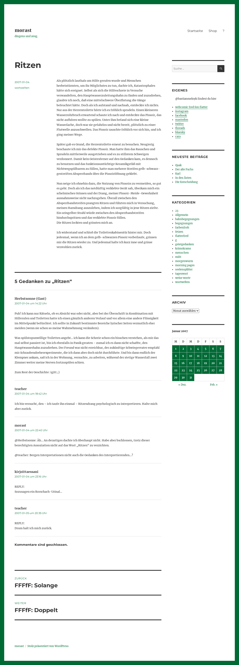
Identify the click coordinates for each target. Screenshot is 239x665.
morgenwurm (184, 261)
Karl (177, 173)
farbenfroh (182, 227)
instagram (181, 111)
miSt (178, 257)
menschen (182, 252)
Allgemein (181, 215)
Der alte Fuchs (184, 169)
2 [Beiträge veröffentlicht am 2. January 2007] (183, 348)
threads (180, 128)
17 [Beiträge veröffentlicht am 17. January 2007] (190, 363)
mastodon (181, 119)
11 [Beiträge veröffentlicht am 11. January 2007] (198, 356)
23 (176, 210)
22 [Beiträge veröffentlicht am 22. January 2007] (175, 370)
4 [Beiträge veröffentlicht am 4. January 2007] (198, 348)
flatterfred (181, 236)
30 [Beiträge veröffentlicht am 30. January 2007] (183, 377)
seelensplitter (184, 269)
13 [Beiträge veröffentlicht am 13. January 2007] (213, 356)
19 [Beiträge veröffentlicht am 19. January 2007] (205, 363)
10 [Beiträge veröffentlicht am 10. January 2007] (190, 356)
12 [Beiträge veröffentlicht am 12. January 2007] (205, 356)
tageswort (181, 273)
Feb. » (214, 384)
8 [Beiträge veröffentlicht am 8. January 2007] (176, 356)
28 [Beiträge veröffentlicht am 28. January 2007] (220, 370)
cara (178, 136)
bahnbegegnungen (187, 219)
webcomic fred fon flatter (191, 107)
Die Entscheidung (186, 182)
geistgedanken (184, 244)
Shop (213, 31)
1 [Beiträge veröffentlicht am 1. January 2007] (175, 348)
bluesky (180, 132)
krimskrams (183, 248)
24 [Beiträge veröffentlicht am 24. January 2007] (190, 370)
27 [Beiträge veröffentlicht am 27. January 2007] (213, 370)
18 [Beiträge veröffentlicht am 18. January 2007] (198, 363)
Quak (178, 165)
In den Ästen (183, 178)
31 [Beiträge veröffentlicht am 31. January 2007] (190, 377)
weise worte (182, 278)
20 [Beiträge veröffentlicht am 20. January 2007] (213, 363)
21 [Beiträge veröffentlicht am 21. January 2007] (220, 363)
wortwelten (22, 87)
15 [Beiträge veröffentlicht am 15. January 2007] (175, 363)
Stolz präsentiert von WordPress (48, 646)
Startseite (195, 31)
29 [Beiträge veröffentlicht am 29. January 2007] (175, 377)
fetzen (179, 231)
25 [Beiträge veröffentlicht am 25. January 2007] (198, 370)
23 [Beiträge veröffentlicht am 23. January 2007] (183, 370)
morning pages (185, 265)
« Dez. (182, 384)
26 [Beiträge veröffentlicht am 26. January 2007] (205, 370)
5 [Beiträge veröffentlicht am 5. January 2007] (205, 348)
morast (23, 30)
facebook (181, 115)
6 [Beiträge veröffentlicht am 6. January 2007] (213, 348)
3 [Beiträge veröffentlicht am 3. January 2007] (190, 348)
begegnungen (184, 223)
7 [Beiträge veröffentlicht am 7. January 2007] (220, 348)
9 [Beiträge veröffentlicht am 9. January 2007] (183, 356)
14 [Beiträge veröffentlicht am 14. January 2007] (220, 356)
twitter (179, 124)
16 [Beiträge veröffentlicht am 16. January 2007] (183, 363)
